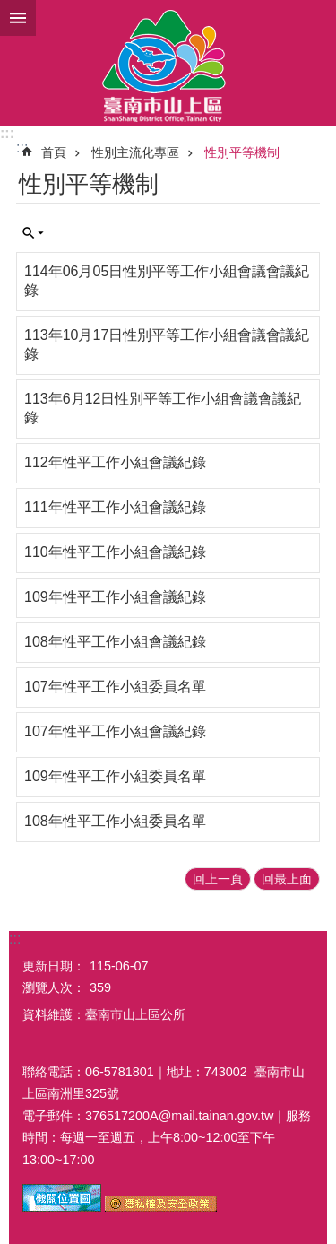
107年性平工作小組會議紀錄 (115, 731)
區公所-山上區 (168, 63)
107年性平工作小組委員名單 (115, 686)
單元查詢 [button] (33, 233)
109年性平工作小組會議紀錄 (115, 597)
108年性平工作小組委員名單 (115, 821)
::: (7, 133)
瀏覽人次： (53, 987)
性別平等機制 (242, 152)
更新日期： (53, 966)
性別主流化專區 (135, 152)
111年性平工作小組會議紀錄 (115, 507)
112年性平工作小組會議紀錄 (115, 462)
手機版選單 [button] (18, 18)
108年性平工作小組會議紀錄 (115, 641)
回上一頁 (218, 879)
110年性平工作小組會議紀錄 (115, 552)
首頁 (53, 152)
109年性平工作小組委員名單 (115, 776)
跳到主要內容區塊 (9, 9)
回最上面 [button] (287, 879)
